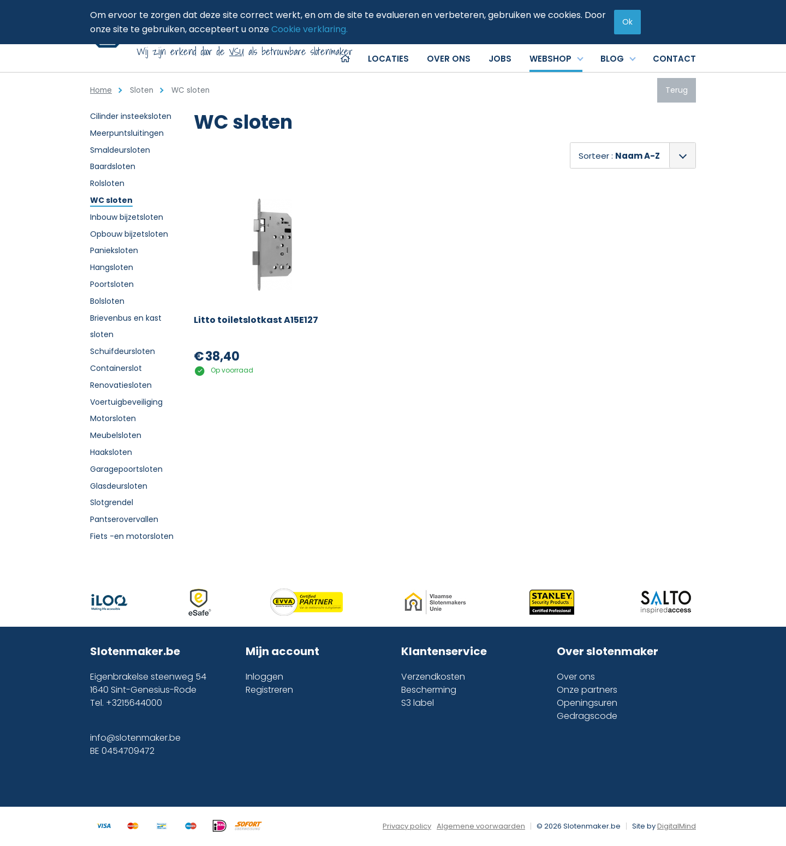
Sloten (141, 90)
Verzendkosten (433, 676)
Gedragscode (587, 716)
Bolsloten (107, 301)
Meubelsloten (115, 435)
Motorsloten (113, 418)
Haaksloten (111, 452)
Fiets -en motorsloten (132, 536)
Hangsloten (111, 267)
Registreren (269, 689)
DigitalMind (676, 826)
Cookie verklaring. (309, 29)
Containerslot (116, 368)
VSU (236, 51)
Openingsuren (587, 703)
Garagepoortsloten (126, 469)
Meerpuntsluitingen (127, 133)
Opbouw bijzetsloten (129, 234)
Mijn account (282, 651)
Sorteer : (619, 155)
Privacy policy (407, 826)
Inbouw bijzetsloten (126, 217)
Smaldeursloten (120, 150)
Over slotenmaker (607, 651)
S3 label (417, 703)
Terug (676, 90)
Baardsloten (112, 166)
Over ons (576, 676)
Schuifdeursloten (122, 351)
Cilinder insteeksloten (130, 116)
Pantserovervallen (124, 519)
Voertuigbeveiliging (126, 402)
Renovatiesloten (121, 385)
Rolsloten (107, 183)
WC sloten (111, 200)
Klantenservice (444, 651)
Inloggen (264, 676)
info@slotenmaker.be (135, 737)
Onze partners (587, 689)
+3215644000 (134, 703)
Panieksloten (114, 250)
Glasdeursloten (118, 486)
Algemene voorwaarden (481, 826)
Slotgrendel (111, 502)
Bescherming (428, 689)
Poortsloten (112, 284)
